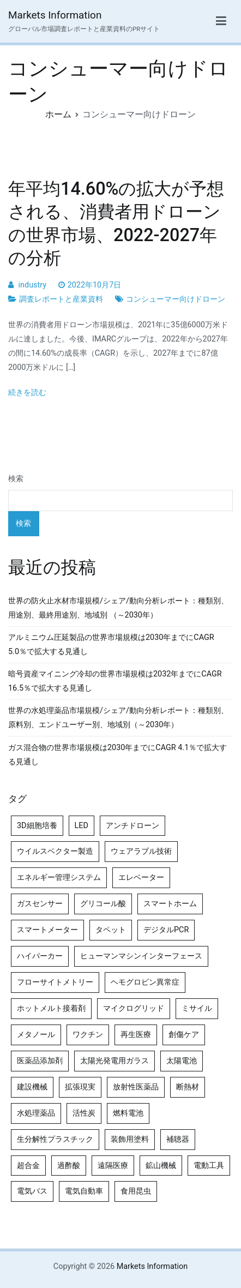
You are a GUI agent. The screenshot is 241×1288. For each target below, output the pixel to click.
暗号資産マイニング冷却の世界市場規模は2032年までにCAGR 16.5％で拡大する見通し (115, 681)
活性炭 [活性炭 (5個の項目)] (84, 1113)
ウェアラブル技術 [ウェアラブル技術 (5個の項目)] (141, 851)
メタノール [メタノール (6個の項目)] (36, 1034)
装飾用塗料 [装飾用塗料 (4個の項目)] (130, 1139)
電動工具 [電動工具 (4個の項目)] (209, 1165)
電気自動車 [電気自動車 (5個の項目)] (84, 1191)
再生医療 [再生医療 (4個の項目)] (135, 1034)
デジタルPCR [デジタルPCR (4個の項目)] (166, 929)
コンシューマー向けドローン (175, 299)
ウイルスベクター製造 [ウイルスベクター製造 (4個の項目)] (55, 851)
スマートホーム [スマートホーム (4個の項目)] (170, 903)
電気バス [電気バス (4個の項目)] (32, 1191)
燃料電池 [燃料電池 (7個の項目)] (128, 1113)
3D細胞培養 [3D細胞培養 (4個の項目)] (37, 825)
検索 (15, 478)
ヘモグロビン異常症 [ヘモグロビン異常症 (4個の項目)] (145, 982)
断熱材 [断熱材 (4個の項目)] (187, 1087)
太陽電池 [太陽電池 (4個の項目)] (181, 1060)
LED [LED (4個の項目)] (81, 825)
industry (32, 285)
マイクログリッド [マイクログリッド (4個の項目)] (133, 1008)
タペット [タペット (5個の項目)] (110, 929)
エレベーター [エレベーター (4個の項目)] (141, 877)
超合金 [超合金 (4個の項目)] (28, 1165)
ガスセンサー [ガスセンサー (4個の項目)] (40, 903)
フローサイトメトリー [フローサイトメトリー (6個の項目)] (55, 982)
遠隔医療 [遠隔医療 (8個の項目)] (113, 1165)
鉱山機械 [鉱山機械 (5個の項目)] (161, 1165)
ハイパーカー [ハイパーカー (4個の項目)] (40, 956)
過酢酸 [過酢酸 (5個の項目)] (68, 1165)
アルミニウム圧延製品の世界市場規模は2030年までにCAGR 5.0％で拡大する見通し (111, 644)
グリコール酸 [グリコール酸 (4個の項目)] (103, 903)
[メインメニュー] (221, 21)
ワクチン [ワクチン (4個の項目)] (88, 1034)
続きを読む (27, 392)
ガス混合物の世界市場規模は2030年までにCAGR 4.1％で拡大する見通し (117, 754)
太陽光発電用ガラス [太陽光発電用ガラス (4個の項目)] (114, 1060)
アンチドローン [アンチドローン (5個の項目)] (132, 825)
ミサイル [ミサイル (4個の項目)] (197, 1008)
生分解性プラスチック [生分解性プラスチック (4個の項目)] (55, 1139)
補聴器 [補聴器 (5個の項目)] (177, 1139)
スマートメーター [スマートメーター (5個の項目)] (47, 929)
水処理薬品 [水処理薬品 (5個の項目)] (36, 1113)
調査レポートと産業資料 (61, 299)
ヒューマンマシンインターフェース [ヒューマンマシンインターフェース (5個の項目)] (141, 956)
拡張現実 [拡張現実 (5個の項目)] (80, 1087)
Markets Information (54, 15)
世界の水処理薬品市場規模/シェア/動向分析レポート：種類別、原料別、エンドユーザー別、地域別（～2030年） (118, 717)
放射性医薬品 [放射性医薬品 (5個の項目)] (136, 1087)
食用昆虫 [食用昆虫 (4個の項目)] (135, 1191)
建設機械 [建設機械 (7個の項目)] (32, 1087)
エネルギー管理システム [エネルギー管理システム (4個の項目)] (59, 877)
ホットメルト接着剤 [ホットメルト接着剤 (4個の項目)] (51, 1008)
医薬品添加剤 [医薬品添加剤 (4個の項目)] (40, 1060)
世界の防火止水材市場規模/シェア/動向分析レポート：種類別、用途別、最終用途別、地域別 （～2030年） (118, 608)
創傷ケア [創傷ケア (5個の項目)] (183, 1034)
